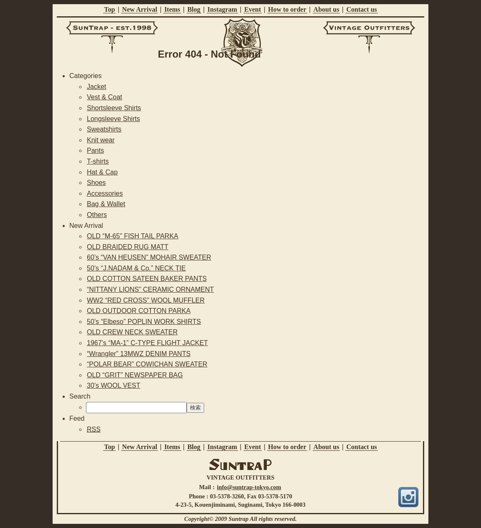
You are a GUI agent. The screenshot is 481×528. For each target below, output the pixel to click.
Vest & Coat (104, 97)
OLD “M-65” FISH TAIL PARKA (132, 236)
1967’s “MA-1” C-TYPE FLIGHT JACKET (147, 342)
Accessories (105, 193)
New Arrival (139, 9)
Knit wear (101, 140)
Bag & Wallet (106, 203)
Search (80, 396)
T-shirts (98, 161)
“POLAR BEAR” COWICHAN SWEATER (147, 364)
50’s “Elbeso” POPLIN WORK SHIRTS (144, 321)
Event (252, 9)
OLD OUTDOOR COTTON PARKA (138, 310)
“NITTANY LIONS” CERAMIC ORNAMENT (150, 289)
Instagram (222, 9)
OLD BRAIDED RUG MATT (127, 246)
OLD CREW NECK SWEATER (132, 332)
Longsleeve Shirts (113, 118)
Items (172, 9)
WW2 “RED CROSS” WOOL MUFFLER (146, 300)
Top (109, 9)
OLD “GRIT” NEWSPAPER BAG (135, 375)
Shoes (96, 182)
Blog (193, 9)
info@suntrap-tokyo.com (249, 487)
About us (326, 9)
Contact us (361, 9)
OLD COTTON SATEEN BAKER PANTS (147, 278)
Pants (95, 150)
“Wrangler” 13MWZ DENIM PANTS (138, 353)
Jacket (96, 86)
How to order (287, 9)
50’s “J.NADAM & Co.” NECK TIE (136, 268)
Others (97, 214)
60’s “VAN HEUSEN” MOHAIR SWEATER (149, 257)
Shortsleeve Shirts (114, 107)
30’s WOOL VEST (113, 385)
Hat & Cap (102, 172)
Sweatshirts (104, 129)
